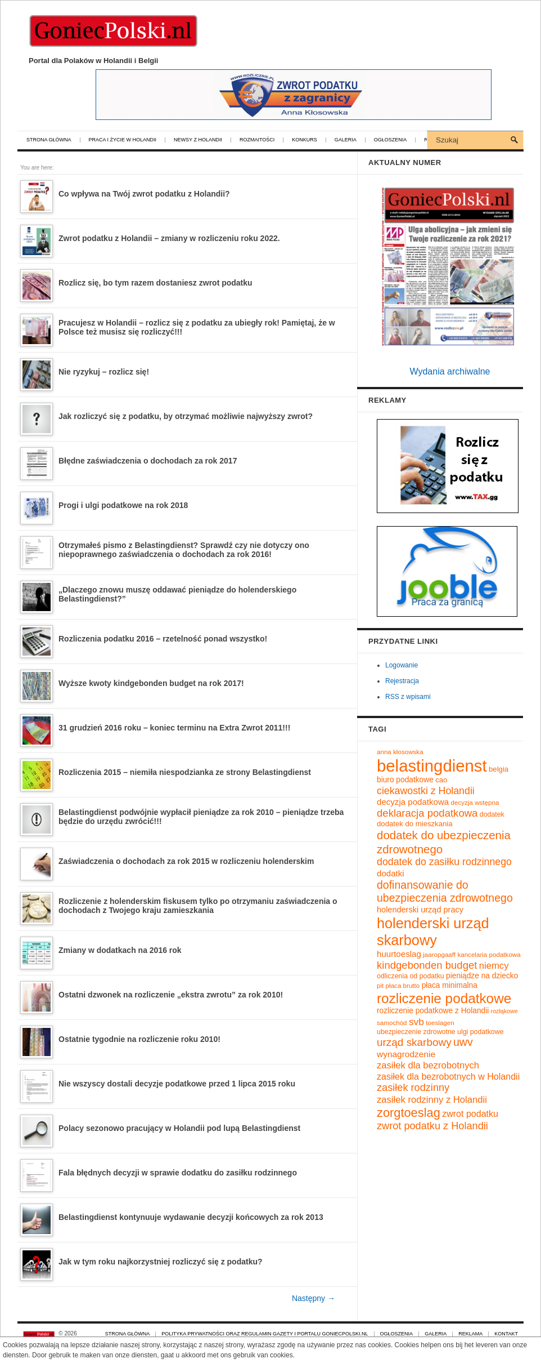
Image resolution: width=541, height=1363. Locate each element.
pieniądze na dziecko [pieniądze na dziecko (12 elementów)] (482, 976)
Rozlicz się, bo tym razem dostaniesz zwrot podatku (155, 282)
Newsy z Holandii (198, 139)
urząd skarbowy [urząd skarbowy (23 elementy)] (414, 1042)
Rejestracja (402, 681)
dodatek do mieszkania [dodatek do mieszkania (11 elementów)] (415, 823)
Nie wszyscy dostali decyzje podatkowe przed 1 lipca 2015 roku (176, 1083)
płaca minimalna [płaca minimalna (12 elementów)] (449, 985)
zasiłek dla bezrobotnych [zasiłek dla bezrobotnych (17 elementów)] (428, 1065)
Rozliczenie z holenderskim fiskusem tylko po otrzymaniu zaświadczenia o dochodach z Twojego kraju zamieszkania (197, 906)
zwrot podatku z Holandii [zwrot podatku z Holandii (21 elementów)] (432, 1126)
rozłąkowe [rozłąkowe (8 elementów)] (504, 1011)
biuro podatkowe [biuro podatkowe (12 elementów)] (405, 780)
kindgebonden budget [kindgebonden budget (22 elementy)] (427, 965)
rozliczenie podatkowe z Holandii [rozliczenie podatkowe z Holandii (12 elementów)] (433, 1010)
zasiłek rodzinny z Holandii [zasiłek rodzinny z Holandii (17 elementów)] (432, 1099)
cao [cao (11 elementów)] (441, 780)
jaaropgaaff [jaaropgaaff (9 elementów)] (439, 954)
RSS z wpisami (408, 697)
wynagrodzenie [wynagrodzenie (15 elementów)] (406, 1054)
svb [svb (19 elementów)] (416, 1021)
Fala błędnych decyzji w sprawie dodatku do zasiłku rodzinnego (177, 1172)
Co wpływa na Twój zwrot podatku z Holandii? (144, 193)
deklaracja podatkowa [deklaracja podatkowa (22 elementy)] (427, 813)
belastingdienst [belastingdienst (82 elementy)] (432, 765)
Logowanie (401, 665)
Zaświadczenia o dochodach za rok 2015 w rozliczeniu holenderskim (186, 861)
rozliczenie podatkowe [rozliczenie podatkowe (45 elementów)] (444, 998)
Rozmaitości (257, 139)
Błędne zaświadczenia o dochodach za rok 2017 (147, 460)
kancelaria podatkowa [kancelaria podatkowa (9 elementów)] (488, 954)
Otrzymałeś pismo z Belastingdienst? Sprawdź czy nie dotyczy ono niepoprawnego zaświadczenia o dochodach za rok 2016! (183, 550)
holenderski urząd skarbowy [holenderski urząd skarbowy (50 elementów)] (433, 931)
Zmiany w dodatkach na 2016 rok (120, 950)
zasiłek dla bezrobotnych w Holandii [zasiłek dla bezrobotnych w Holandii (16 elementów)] (448, 1076)
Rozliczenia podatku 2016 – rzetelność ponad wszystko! (162, 638)
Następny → (313, 1298)
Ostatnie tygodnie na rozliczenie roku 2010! (139, 1039)
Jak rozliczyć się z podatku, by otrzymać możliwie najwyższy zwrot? (185, 416)
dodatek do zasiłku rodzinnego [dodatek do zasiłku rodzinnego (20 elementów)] (444, 861)
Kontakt (506, 1334)
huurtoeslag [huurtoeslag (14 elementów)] (399, 954)
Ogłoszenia (390, 139)
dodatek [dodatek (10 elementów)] (492, 814)
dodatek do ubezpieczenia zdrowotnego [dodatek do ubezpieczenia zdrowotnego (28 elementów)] (444, 842)
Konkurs (304, 139)
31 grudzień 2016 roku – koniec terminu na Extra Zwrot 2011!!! (174, 727)
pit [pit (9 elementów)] (380, 985)
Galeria (346, 139)
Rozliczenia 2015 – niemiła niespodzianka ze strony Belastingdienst (184, 772)
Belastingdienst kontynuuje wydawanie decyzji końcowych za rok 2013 (190, 1217)
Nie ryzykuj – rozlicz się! (103, 371)
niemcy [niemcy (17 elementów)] (494, 965)
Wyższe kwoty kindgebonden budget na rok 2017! (151, 683)
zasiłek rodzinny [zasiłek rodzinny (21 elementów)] (413, 1087)
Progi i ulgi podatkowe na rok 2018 (123, 505)
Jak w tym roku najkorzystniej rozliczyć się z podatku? (160, 1261)
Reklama (470, 1334)
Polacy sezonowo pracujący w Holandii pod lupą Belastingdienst (179, 1128)
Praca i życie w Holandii (123, 139)
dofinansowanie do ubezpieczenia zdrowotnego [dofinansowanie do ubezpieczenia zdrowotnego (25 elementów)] (445, 891)
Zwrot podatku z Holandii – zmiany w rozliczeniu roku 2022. (169, 238)
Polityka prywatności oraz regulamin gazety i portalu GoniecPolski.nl (264, 1334)
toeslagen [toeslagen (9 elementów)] (440, 1022)
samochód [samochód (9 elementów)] (392, 1022)
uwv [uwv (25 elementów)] (463, 1042)
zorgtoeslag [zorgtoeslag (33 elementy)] (408, 1113)
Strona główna (48, 139)
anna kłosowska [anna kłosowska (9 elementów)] (400, 751)
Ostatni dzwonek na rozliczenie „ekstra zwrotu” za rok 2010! (170, 994)
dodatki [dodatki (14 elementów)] (390, 873)
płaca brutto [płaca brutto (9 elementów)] (403, 985)
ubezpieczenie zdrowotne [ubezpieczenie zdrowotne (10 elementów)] (416, 1032)
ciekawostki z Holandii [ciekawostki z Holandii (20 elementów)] (426, 790)
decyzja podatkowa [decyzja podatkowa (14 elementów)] (413, 802)
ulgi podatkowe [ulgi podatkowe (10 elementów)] (480, 1032)
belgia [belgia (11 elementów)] (498, 769)
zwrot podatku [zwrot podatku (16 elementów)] (470, 1113)
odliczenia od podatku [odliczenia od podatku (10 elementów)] (410, 976)
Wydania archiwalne (449, 371)
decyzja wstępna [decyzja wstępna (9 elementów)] (475, 802)
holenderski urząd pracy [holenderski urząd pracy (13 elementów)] (420, 909)
